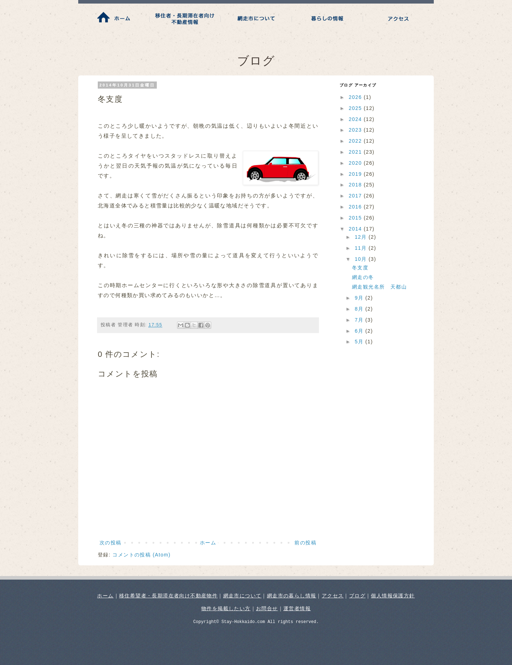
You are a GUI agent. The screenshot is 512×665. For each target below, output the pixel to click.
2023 (356, 130)
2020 (356, 163)
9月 (360, 298)
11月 (362, 248)
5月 (360, 341)
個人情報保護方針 (393, 595)
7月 (360, 320)
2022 (356, 141)
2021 (356, 152)
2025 (356, 108)
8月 (360, 309)
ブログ (357, 595)
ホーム (208, 542)
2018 (356, 185)
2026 (356, 97)
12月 (362, 237)
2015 (356, 218)
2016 (356, 207)
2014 (356, 229)
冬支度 (360, 267)
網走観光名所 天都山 (379, 287)
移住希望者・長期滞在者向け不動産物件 (168, 595)
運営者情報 (297, 608)
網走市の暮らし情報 (291, 595)
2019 (356, 174)
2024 (356, 119)
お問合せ (267, 608)
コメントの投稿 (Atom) (141, 555)
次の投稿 (111, 542)
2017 (356, 196)
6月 (360, 331)
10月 (362, 259)
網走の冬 (363, 277)
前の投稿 (305, 542)
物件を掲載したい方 (226, 608)
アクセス (333, 595)
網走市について (242, 595)
